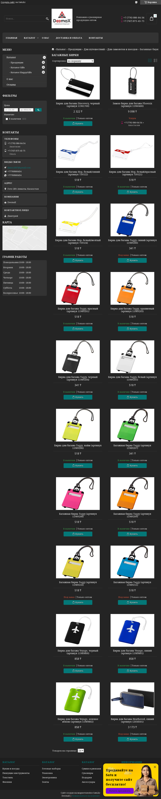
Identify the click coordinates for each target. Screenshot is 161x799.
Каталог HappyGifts (21, 72)
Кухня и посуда (11, 768)
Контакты (96, 37)
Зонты (45, 781)
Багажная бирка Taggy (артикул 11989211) (132, 583)
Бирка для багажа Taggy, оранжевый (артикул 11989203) (132, 310)
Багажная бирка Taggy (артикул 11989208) (78, 515)
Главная (11, 37)
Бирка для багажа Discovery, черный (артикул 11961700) (78, 104)
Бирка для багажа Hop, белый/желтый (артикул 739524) (78, 241)
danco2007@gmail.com (19, 167)
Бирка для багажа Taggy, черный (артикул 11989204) (78, 378)
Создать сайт (8, 2)
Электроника (49, 777)
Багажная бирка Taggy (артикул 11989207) (132, 446)
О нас (45, 37)
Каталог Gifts (18, 67)
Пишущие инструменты (16, 773)
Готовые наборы (51, 768)
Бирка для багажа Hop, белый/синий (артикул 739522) (78, 173)
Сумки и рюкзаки (91, 768)
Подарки (87, 777)
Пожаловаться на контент (86, 795)
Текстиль (7, 777)
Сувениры (87, 773)
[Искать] (47, 19)
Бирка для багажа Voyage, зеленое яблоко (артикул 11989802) (78, 720)
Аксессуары (88, 781)
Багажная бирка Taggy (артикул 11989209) (132, 515)
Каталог (29, 37)
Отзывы (11, 84)
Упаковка (47, 773)
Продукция (74, 49)
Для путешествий (94, 49)
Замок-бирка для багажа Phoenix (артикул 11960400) (132, 104)
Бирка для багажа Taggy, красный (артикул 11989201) (78, 310)
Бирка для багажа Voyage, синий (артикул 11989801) (132, 652)
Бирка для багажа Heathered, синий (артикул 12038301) (132, 720)
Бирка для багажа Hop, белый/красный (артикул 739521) (132, 173)
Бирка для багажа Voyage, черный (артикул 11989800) (78, 652)
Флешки (7, 781)
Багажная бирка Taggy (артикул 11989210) (78, 583)
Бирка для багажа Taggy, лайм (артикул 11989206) (78, 446)
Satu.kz (96, 792)
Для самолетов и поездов (122, 49)
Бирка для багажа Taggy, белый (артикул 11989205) (132, 378)
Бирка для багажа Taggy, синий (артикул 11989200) (132, 241)
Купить (79, 123)
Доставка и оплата (69, 37)
